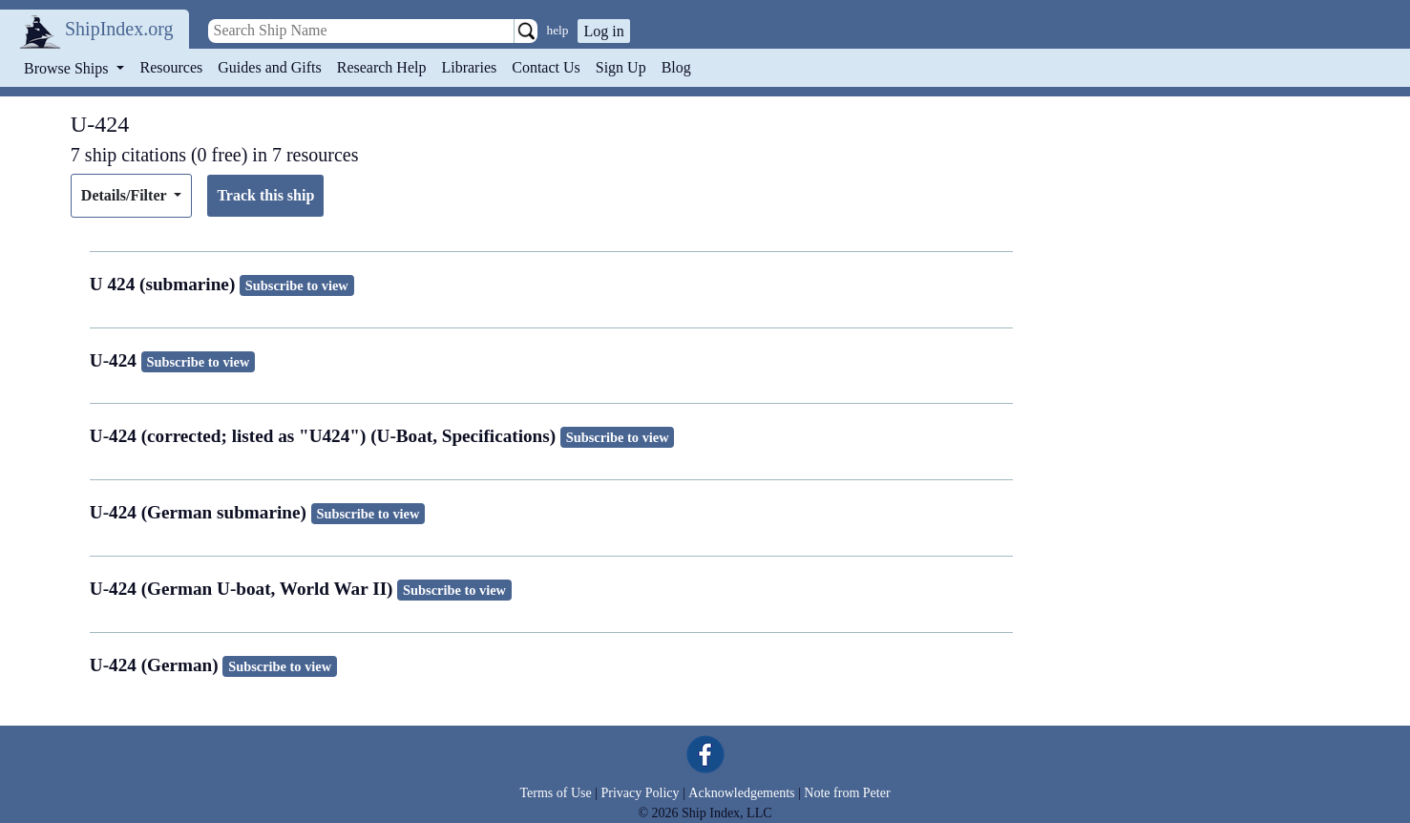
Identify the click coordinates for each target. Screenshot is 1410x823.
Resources (171, 67)
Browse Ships (68, 68)
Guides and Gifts (269, 67)
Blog (676, 67)
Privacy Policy (639, 793)
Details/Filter (125, 195)
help (558, 30)
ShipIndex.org (119, 28)
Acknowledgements (741, 793)
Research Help (382, 67)
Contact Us (546, 67)
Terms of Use (555, 793)
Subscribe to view (296, 285)
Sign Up (621, 67)
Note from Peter (847, 793)
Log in (603, 31)
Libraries (468, 67)
